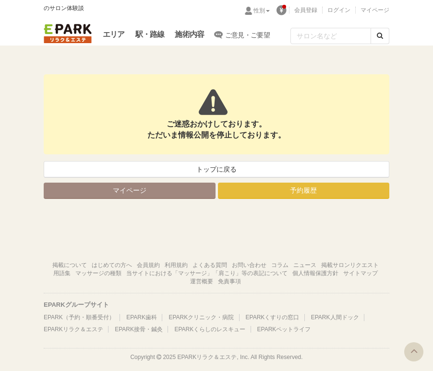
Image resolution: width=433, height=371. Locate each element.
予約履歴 (303, 190)
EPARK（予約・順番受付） (79, 317)
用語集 (62, 273)
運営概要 (201, 281)
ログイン (338, 10)
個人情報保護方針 (315, 273)
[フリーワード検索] (330, 36)
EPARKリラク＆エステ (68, 33)
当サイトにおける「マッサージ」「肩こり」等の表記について (207, 273)
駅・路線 (150, 34)
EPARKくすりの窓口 (273, 317)
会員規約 (148, 265)
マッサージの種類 (98, 273)
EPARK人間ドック (335, 317)
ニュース (304, 265)
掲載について (69, 265)
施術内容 (189, 34)
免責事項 (229, 281)
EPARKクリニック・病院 (201, 317)
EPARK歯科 (141, 317)
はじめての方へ (112, 265)
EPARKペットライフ (284, 329)
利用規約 (176, 265)
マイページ (375, 10)
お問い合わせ (249, 265)
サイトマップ (360, 273)
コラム (280, 265)
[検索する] (380, 36)
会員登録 (305, 10)
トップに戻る (216, 169)
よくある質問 (209, 265)
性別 (261, 10)
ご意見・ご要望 (242, 34)
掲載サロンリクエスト (350, 265)
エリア (114, 34)
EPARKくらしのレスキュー (209, 329)
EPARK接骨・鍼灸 (139, 329)
